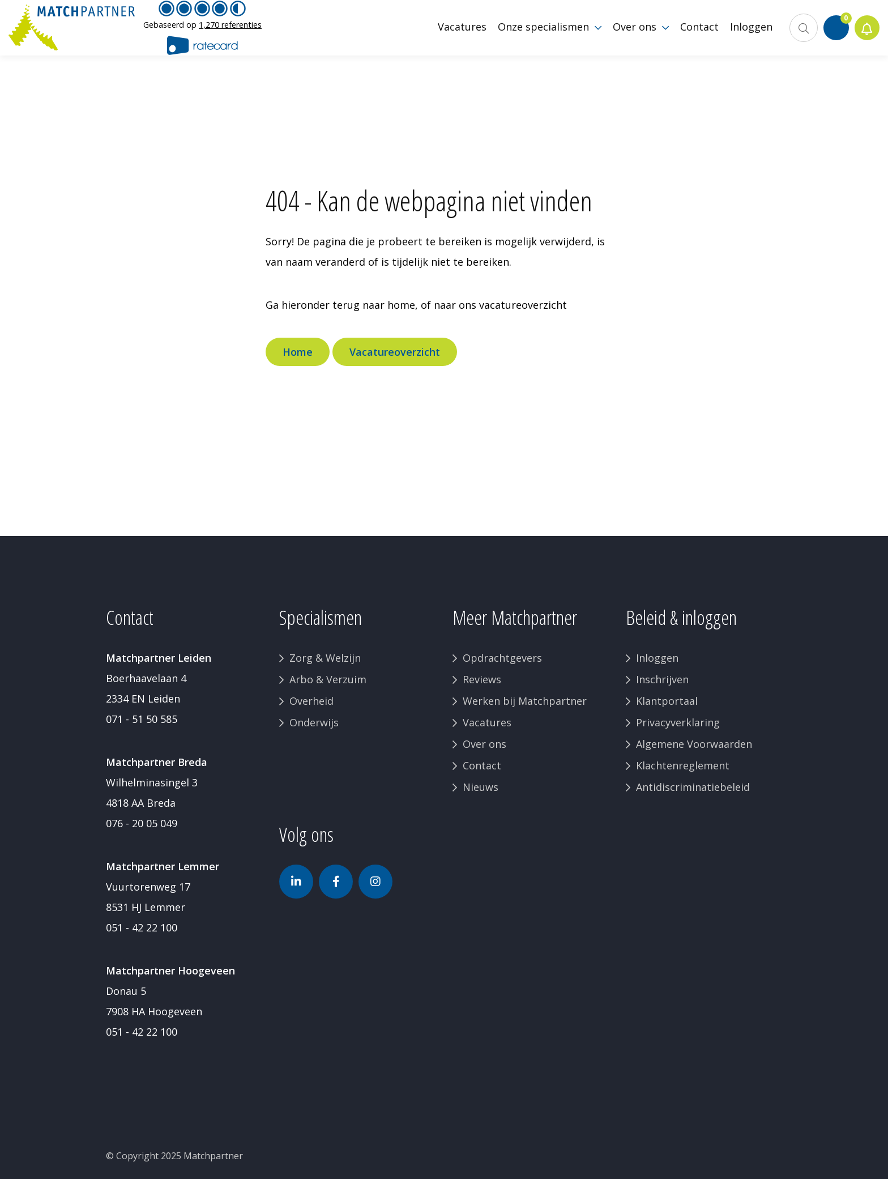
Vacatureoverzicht (394, 352)
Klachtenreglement (682, 765)
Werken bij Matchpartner (525, 701)
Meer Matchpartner (514, 617)
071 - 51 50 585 (141, 719)
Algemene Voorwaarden (694, 744)
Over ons (484, 744)
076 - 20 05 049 (141, 823)
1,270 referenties (230, 30)
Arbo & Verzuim (327, 679)
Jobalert (865, 34)
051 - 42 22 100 (141, 927)
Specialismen (320, 617)
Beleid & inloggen (681, 617)
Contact (482, 765)
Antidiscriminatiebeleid (693, 787)
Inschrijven (662, 679)
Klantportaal (667, 701)
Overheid (311, 701)
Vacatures (487, 722)
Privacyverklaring (678, 722)
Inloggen (657, 658)
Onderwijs (314, 722)
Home (298, 352)
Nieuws (480, 787)
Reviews (482, 679)
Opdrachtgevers (502, 658)
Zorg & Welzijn (325, 658)
